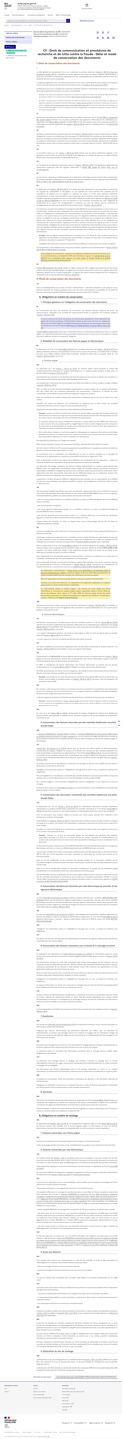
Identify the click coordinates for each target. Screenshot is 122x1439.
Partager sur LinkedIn (108, 38)
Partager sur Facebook (98, 38)
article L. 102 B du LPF (74, 124)
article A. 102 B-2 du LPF (46, 385)
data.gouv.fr (109, 1423)
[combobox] (36, 21)
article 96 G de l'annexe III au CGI (77, 954)
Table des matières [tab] (12, 33)
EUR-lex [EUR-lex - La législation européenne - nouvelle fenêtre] (64, 1401)
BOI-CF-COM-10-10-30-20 (68, 598)
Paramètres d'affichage (68, 1432)
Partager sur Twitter (103, 38)
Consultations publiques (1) (36, 15)
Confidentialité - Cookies (50, 1432)
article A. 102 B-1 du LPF (58, 821)
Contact (7, 1391)
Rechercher (68, 21)
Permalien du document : (43, 1377)
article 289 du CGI (82, 564)
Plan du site (37, 1432)
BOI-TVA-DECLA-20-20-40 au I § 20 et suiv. (67, 182)
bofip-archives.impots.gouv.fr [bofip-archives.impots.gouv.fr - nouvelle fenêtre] (41, 1398)
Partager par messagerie (113, 38)
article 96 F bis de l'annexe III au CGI (59, 914)
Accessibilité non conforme (12, 1432)
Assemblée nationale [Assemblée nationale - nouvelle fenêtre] (67, 1388)
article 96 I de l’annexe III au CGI (50, 748)
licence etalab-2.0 (43, 1436)
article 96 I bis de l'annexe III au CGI (61, 1024)
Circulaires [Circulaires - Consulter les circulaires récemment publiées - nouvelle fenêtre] (65, 1395)
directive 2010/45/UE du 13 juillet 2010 (53, 734)
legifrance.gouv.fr (95, 1423)
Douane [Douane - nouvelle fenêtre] (64, 1398)
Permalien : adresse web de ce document (108, 32)
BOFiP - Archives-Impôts (63, 15)
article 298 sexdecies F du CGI (49, 268)
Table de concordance (39, 1391)
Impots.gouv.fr (66, 1407)
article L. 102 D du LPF (58, 189)
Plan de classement (16, 25)
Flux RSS (35, 1388)
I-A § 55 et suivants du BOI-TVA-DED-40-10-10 (89, 567)
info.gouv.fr (66, 1423)
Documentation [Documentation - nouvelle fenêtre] (37, 1395)
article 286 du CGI (56, 122)
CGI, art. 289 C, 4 (43, 182)
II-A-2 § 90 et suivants (65, 788)
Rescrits (50, 15)
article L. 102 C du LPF (58, 1123)
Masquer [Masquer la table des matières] (11, 47)
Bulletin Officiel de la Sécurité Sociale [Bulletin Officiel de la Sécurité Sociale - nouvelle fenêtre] (72, 1391)
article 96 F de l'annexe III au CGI (55, 898)
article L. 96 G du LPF (83, 103)
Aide (6, 1388)
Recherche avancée (87, 20)
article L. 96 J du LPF (92, 205)
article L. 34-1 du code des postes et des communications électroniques (66, 105)
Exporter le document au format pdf (98, 32)
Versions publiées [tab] (11, 42)
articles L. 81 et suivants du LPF (95, 85)
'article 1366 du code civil (46, 332)
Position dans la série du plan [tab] (15, 37)
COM (30, 25)
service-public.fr (79, 1423)
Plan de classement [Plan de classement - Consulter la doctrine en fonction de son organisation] (18, 15)
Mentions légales (27, 1432)
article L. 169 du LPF (51, 635)
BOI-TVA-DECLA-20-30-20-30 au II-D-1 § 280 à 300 (86, 97)
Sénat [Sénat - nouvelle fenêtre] (63, 1410)
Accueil (7, 15)
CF (25, 25)
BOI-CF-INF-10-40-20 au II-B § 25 (53, 250)
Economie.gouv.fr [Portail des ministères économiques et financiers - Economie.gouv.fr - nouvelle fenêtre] (67, 1404)
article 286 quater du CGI (93, 167)
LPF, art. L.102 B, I (71, 275)
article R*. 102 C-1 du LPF (66, 1313)
